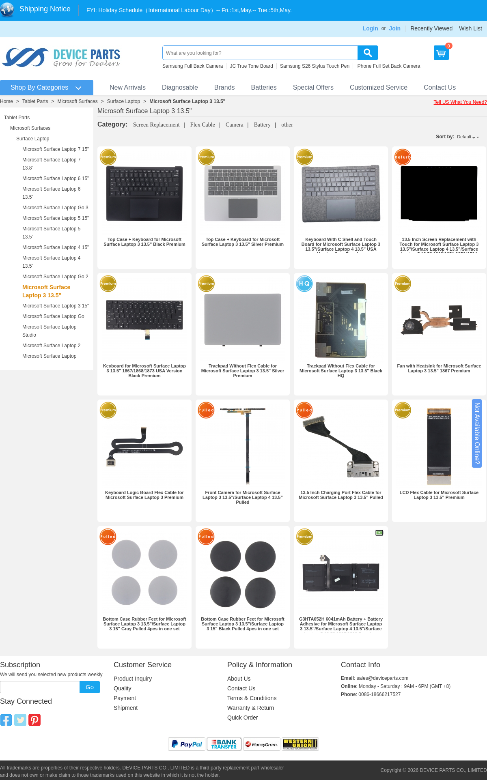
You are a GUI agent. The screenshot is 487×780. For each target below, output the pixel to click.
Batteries (264, 87)
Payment (125, 698)
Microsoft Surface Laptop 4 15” (55, 247)
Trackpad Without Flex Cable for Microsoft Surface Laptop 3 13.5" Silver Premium (242, 370)
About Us (239, 678)
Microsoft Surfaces (77, 101)
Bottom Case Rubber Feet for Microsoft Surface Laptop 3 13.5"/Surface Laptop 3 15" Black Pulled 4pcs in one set (242, 624)
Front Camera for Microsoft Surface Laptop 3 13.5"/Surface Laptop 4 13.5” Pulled (243, 497)
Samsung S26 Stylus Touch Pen (314, 66)
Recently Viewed (431, 28)
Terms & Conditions (251, 698)
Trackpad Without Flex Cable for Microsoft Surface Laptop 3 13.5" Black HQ (341, 370)
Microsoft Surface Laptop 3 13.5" (187, 101)
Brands (224, 87)
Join (395, 28)
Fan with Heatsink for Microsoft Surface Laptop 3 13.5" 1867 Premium (439, 368)
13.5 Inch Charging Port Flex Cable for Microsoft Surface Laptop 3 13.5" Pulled (341, 495)
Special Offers (313, 87)
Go (90, 686)
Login (370, 28)
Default (464, 136)
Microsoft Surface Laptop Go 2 (55, 276)
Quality (122, 688)
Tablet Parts (35, 101)
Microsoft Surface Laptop (49, 356)
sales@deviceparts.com (383, 678)
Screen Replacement (156, 125)
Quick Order (242, 717)
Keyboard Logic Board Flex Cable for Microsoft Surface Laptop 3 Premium (144, 495)
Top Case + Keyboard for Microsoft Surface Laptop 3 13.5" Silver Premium (243, 242)
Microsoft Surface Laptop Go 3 (55, 208)
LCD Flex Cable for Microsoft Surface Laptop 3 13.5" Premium (439, 495)
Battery (262, 125)
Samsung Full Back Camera (192, 66)
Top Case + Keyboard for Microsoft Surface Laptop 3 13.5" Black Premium (144, 242)
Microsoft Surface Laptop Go (53, 316)
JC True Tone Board (251, 66)
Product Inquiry (133, 678)
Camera (235, 125)
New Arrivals (128, 87)
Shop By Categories (39, 87)
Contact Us (440, 87)
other (287, 125)
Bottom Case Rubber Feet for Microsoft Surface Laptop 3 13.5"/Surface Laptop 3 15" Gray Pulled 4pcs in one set (144, 624)
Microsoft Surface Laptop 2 (51, 345)
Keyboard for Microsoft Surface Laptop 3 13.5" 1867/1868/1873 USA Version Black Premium (144, 370)
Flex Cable (202, 125)
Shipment (126, 708)
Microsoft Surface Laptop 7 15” (55, 149)
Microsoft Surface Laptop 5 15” (55, 218)
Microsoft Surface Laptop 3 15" (55, 306)
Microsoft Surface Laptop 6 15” (55, 178)
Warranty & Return (250, 708)
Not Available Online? (477, 433)
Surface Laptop (123, 101)
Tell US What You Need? (460, 102)
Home (6, 101)
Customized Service (378, 87)
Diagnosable (180, 87)
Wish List (470, 28)
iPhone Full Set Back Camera (388, 66)
